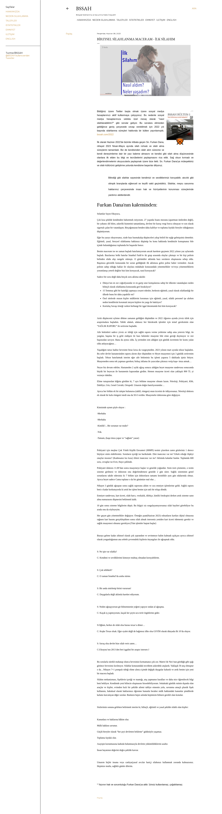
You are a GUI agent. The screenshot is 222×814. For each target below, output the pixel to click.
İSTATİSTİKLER (135, 20)
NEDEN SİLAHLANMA (102, 20)
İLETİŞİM (159, 20)
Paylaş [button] (69, 33)
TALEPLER (121, 20)
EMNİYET (149, 20)
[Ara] (194, 8)
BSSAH (84, 8)
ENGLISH (170, 20)
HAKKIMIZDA (83, 20)
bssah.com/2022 (105, 134)
